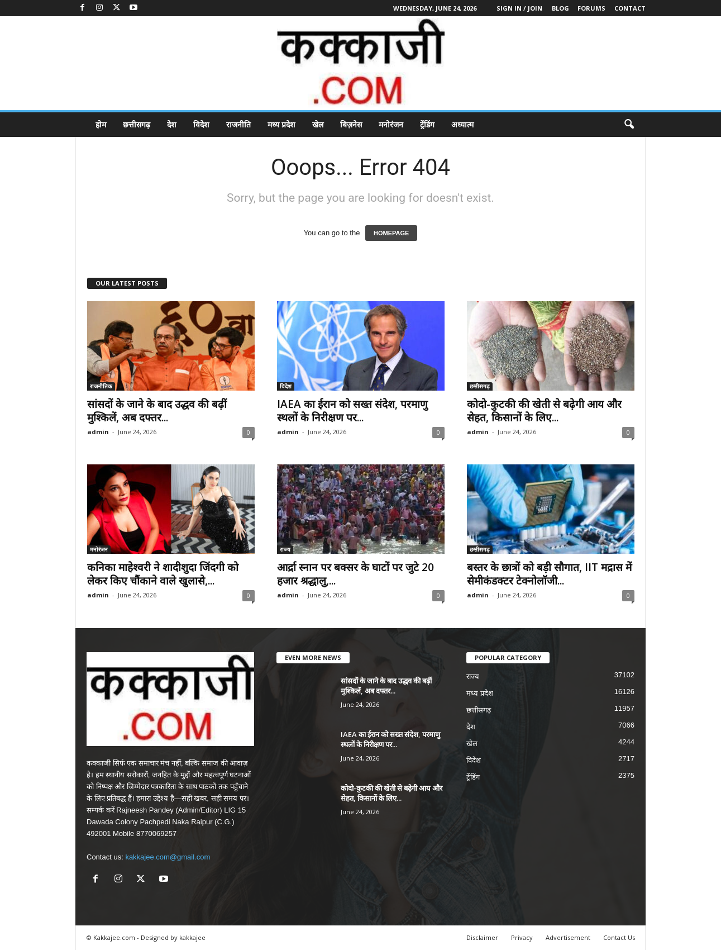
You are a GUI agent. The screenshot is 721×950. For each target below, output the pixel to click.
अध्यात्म (462, 124)
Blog (560, 8)
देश (171, 124)
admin (98, 432)
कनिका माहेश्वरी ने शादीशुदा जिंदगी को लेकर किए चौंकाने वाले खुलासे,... (162, 574)
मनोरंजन (391, 124)
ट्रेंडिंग (427, 124)
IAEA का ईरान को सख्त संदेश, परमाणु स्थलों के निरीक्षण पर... (352, 411)
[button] (629, 124)
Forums (591, 8)
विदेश (201, 124)
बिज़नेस (351, 124)
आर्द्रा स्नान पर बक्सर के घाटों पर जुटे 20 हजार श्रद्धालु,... (355, 574)
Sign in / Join (519, 8)
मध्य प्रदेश (281, 124)
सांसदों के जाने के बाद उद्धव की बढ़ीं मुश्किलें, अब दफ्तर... (157, 411)
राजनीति (238, 124)
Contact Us (619, 937)
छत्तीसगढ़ (136, 124)
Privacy (522, 937)
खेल (317, 124)
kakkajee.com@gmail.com (167, 857)
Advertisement (568, 937)
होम (101, 124)
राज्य (285, 549)
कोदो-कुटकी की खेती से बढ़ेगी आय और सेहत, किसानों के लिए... (544, 411)
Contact (630, 8)
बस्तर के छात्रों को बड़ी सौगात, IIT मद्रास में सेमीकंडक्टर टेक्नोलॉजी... (549, 574)
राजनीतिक (101, 386)
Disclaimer (482, 937)
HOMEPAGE (391, 233)
